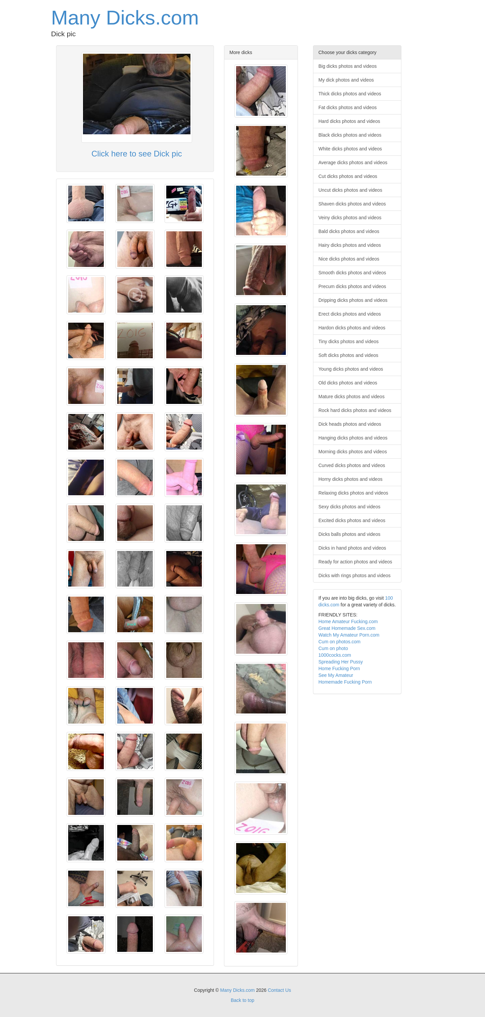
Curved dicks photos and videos (351, 465)
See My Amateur (335, 675)
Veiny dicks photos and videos (350, 217)
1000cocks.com (334, 655)
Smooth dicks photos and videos (352, 272)
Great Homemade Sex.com (347, 628)
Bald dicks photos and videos (348, 231)
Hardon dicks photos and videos (351, 327)
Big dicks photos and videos (347, 66)
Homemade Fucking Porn (345, 682)
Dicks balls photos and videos (349, 534)
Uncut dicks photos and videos (350, 190)
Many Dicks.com (125, 17)
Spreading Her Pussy (340, 661)
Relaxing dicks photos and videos (353, 493)
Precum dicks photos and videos (352, 286)
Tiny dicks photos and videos (348, 341)
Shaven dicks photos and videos (352, 203)
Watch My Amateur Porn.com (349, 635)
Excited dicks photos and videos (351, 520)
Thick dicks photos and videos (349, 93)
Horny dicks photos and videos (350, 479)
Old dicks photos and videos (347, 382)
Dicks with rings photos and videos (354, 575)
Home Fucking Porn (339, 668)
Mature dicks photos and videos (351, 396)
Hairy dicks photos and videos (349, 245)
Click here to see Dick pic (136, 153)
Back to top (242, 1000)
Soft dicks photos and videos (348, 355)
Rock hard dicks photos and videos (354, 410)
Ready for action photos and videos (355, 561)
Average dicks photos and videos (352, 162)
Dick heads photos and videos (349, 424)
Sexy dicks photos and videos (349, 506)
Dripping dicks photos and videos (352, 300)
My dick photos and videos (346, 80)
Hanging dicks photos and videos (352, 438)
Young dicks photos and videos (350, 369)
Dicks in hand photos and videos (352, 548)
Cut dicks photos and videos (347, 176)
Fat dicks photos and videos (347, 107)
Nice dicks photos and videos (348, 259)
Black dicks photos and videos (350, 135)
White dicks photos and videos (350, 148)
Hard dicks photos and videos (349, 121)
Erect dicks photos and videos (349, 314)
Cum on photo (333, 648)
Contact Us (279, 990)
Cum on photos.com (339, 641)
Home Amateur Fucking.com (348, 621)
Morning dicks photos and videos (352, 451)
